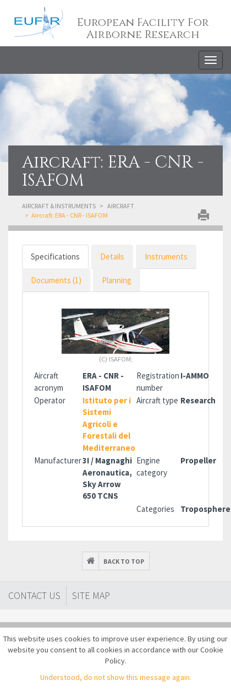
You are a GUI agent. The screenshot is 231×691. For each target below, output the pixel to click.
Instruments (166, 256)
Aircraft (120, 206)
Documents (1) (56, 280)
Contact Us (34, 595)
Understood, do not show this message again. (115, 677)
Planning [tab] (116, 280)
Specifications (55, 256)
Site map (91, 595)
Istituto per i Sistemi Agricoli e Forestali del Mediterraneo (108, 424)
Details (112, 256)
